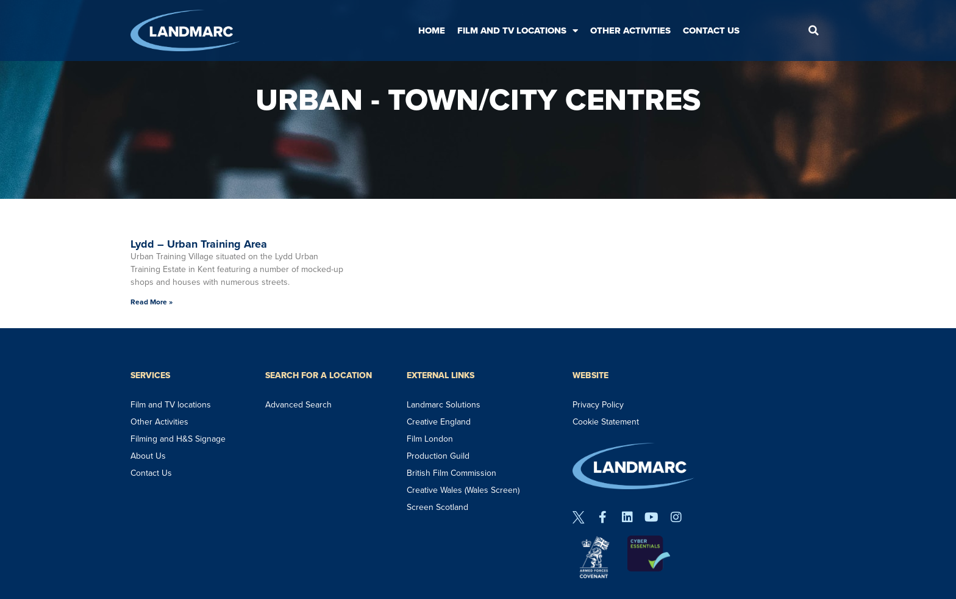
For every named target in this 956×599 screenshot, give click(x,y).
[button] (813, 30)
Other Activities (630, 30)
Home (431, 30)
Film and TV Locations (517, 30)
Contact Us (711, 30)
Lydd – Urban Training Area (198, 244)
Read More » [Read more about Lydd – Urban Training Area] (151, 301)
